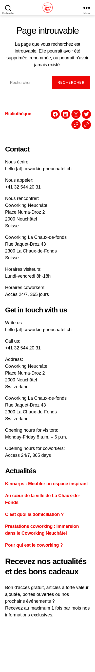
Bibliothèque (18, 113)
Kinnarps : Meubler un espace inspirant (46, 483)
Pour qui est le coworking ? (34, 545)
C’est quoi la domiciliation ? (34, 514)
